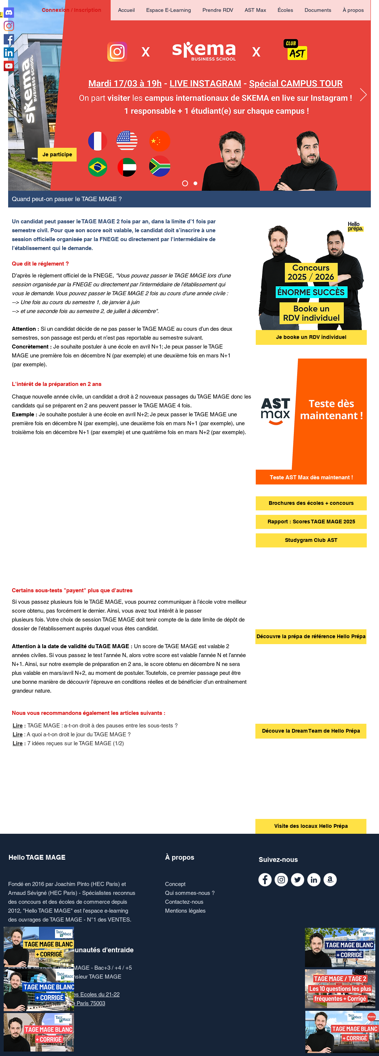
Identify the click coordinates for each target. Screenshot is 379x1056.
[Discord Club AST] (9, 12)
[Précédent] (15, 95)
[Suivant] (363, 95)
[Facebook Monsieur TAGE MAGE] (265, 879)
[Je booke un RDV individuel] (311, 337)
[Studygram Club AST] (311, 540)
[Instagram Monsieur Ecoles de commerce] (281, 879)
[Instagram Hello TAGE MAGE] (9, 26)
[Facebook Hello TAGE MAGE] (9, 39)
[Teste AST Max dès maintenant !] (311, 477)
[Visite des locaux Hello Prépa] (310, 826)
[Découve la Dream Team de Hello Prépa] (310, 731)
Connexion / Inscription (71, 10)
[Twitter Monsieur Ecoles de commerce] (297, 879)
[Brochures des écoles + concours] (311, 503)
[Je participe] (57, 154)
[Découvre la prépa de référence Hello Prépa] (310, 636)
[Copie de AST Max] (185, 183)
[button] (285, 10)
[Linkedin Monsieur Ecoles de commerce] (9, 52)
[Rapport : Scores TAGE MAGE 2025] (311, 522)
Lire (18, 725)
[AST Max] (195, 183)
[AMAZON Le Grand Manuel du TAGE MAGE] (330, 879)
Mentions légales (185, 910)
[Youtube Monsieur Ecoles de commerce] (9, 66)
